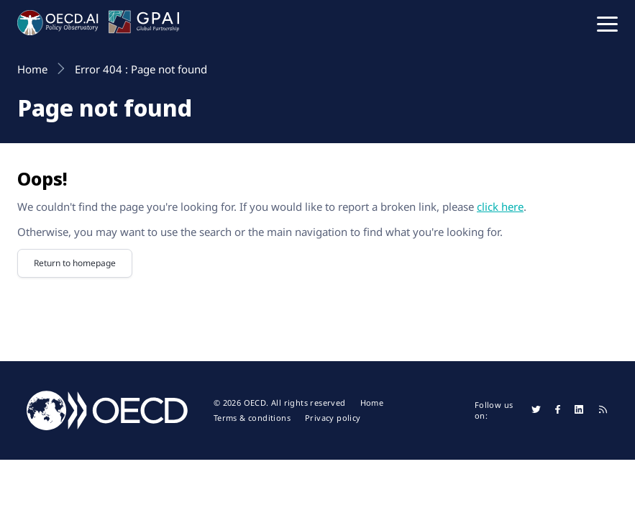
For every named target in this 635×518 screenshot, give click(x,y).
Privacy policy (333, 418)
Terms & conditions (252, 418)
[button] (607, 23)
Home (372, 403)
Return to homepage (75, 263)
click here (500, 206)
